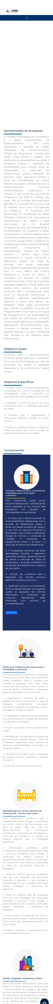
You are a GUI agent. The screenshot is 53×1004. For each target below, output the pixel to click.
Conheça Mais (11, 518)
